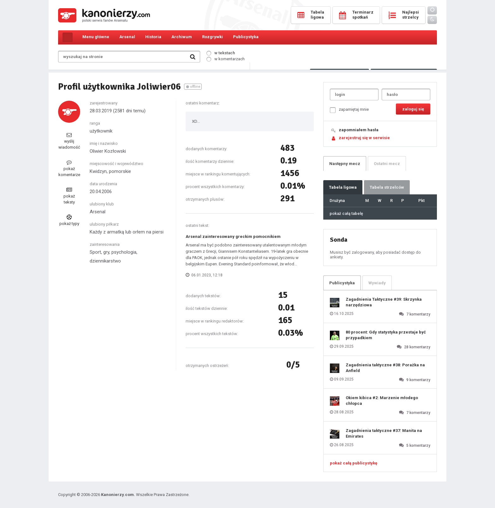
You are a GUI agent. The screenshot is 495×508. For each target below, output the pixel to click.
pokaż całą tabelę (346, 213)
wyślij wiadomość (69, 141)
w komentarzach (225, 58)
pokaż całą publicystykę (353, 463)
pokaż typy (69, 220)
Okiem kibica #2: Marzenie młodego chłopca (382, 400)
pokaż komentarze (69, 168)
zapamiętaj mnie (349, 110)
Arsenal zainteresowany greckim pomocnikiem (233, 236)
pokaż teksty (69, 195)
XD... (196, 121)
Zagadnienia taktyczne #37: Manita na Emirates (384, 433)
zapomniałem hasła (359, 129)
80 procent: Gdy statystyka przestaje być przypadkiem (386, 335)
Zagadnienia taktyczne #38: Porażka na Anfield (385, 368)
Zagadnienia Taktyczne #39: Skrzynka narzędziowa (384, 302)
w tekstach (220, 52)
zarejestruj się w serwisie (364, 137)
